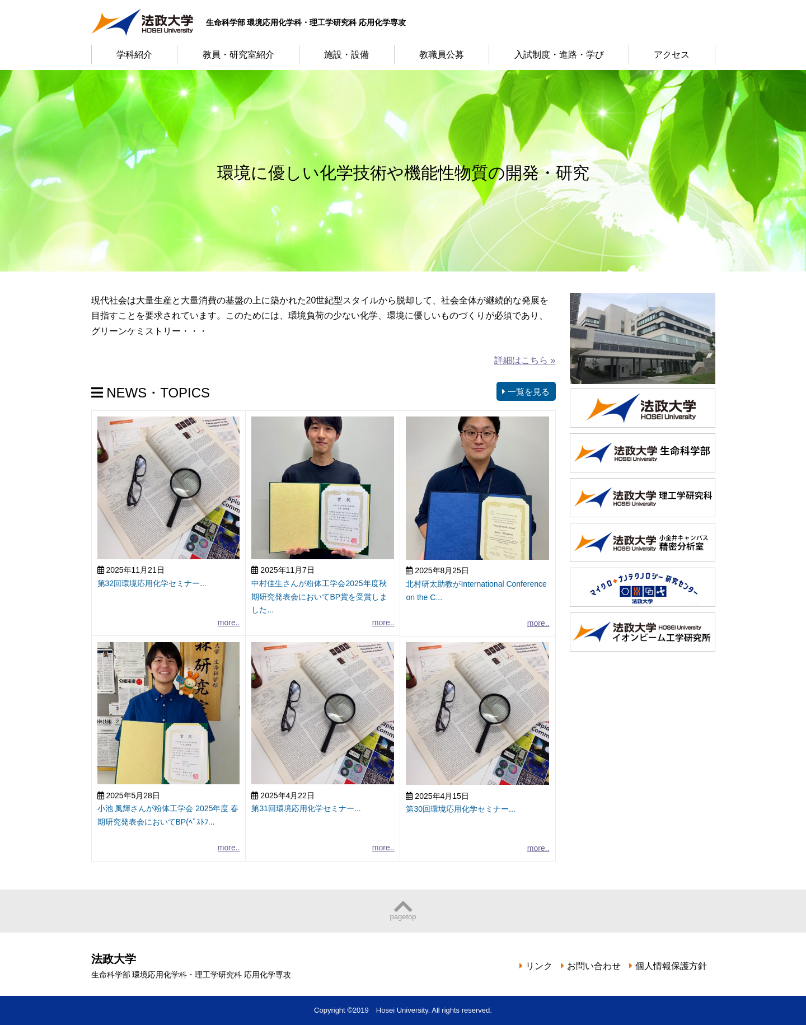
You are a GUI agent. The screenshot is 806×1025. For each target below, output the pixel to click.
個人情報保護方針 (671, 966)
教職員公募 (441, 54)
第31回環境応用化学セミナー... (305, 808)
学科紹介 (134, 54)
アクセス (672, 54)
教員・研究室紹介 (238, 54)
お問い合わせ (594, 966)
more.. (229, 622)
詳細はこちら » (524, 360)
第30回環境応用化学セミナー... (460, 808)
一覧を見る (526, 391)
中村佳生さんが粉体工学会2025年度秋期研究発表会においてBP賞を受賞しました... (319, 597)
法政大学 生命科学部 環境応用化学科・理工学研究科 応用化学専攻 (143, 22)
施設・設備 (346, 54)
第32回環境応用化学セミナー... (152, 583)
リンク (539, 966)
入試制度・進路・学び (559, 54)
